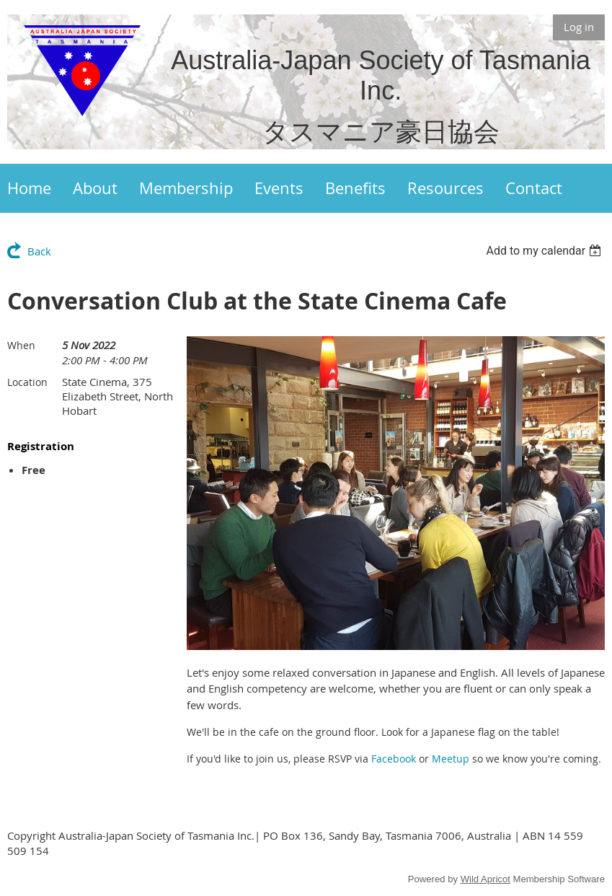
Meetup (450, 758)
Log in (579, 26)
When (21, 345)
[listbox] (545, 251)
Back (39, 251)
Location (27, 382)
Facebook (393, 758)
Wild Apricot (485, 879)
